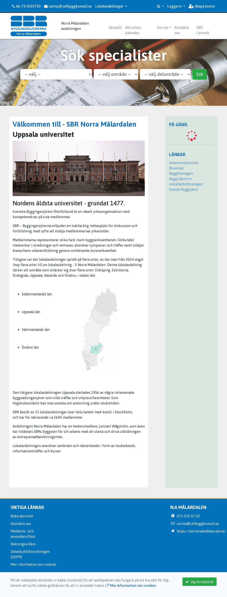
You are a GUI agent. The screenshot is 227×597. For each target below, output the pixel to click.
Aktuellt (115, 27)
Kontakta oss (182, 30)
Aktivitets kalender (133, 30)
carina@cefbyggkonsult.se (68, 6)
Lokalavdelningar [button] (109, 6)
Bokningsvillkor (23, 544)
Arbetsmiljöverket (183, 163)
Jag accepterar (199, 582)
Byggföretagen (181, 173)
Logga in (174, 6)
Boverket (176, 168)
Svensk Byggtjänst (183, 189)
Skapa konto (202, 6)
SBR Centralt (202, 30)
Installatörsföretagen (186, 184)
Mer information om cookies (33, 564)
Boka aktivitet (22, 516)
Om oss (162, 27)
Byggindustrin (180, 179)
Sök (199, 74)
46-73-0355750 (26, 6)
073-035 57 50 (188, 516)
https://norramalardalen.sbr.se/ (201, 531)
